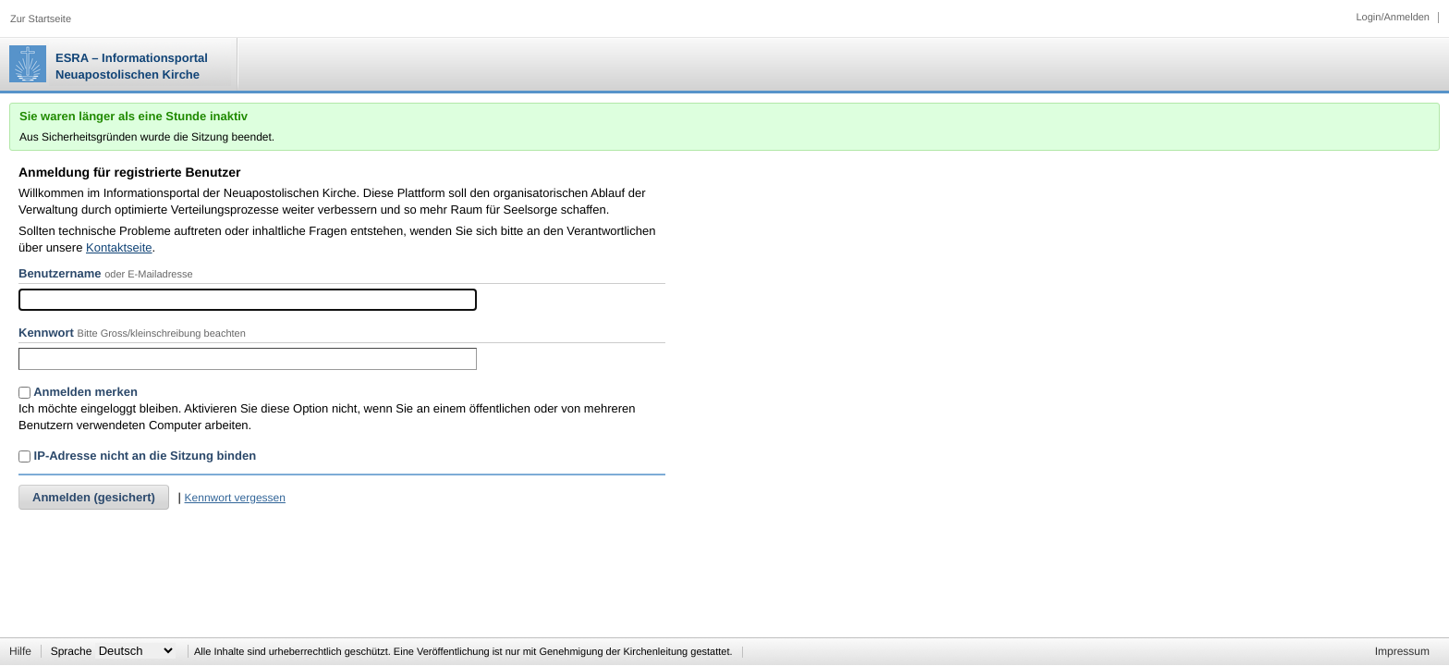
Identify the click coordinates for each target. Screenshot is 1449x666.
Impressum (1402, 651)
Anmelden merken (78, 392)
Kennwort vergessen (235, 497)
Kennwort (46, 332)
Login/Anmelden (1393, 17)
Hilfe (20, 651)
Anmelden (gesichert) (93, 497)
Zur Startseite (40, 19)
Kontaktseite (119, 247)
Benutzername (60, 273)
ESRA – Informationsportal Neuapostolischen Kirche (131, 66)
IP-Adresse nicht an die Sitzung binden (137, 455)
